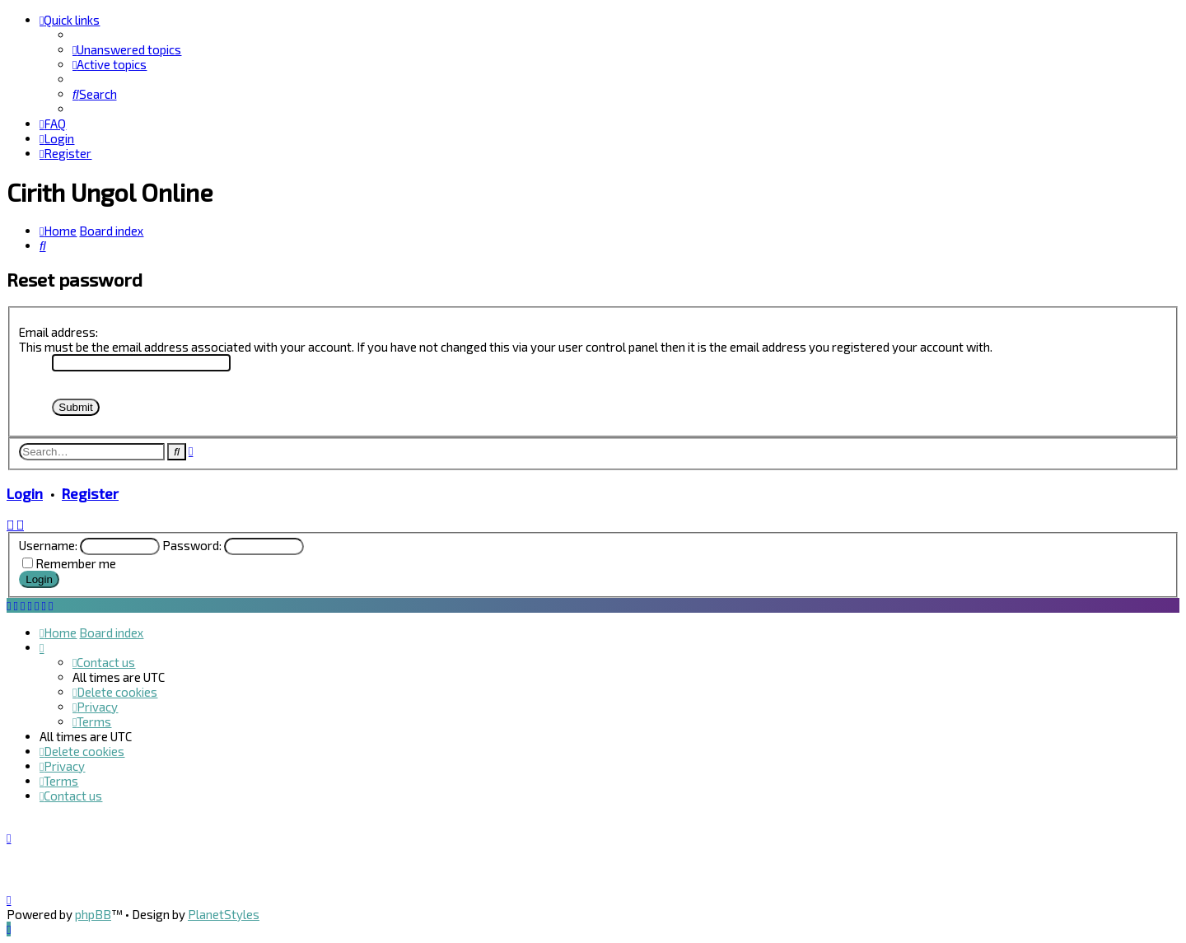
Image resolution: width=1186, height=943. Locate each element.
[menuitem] (126, 49)
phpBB (93, 914)
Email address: (58, 331)
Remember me (75, 563)
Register (90, 493)
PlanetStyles (223, 914)
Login (25, 493)
